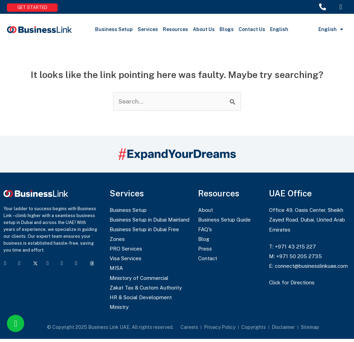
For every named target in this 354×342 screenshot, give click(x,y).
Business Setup (114, 29)
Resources (175, 29)
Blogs (227, 29)
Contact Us (252, 29)
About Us (204, 29)
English (279, 29)
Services (148, 29)
